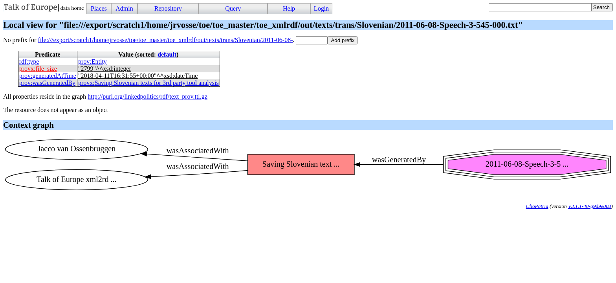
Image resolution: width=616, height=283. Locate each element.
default (167, 54)
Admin (124, 8)
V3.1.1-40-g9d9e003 (589, 206)
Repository (168, 8)
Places (99, 8)
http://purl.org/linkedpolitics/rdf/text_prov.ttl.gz (147, 96)
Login (321, 8)
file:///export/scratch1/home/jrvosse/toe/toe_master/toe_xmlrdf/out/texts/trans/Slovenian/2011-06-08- (165, 40)
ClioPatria (537, 206)
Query (233, 8)
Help (289, 8)
